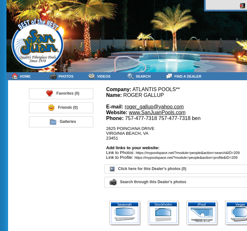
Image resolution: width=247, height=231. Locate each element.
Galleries (63, 121)
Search (139, 76)
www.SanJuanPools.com (157, 112)
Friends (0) (63, 107)
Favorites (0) (62, 93)
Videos (99, 76)
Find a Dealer (183, 76)
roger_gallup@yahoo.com (154, 106)
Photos (61, 76)
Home (21, 76)
